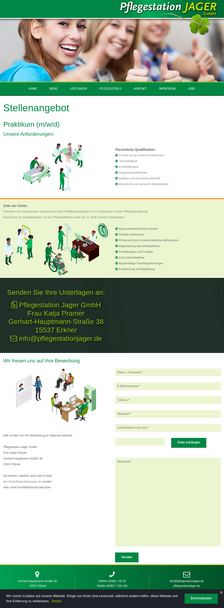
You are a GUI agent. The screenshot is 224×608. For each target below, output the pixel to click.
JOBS (191, 88)
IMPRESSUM (167, 88)
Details (57, 601)
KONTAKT (140, 88)
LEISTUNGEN (78, 88)
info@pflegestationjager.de (56, 338)
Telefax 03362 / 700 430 (112, 388)
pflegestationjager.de (186, 388)
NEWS (54, 88)
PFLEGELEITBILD (110, 88)
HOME (33, 88)
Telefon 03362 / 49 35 (112, 383)
